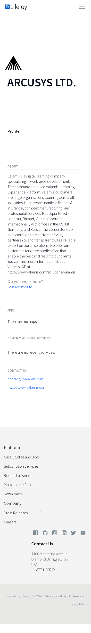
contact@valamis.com (25, 379)
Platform (12, 447)
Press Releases (16, 512)
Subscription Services (21, 466)
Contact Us (42, 543)
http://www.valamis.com (27, 387)
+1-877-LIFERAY (43, 569)
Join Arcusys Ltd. (20, 286)
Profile (13, 131)
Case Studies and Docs (22, 457)
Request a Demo (17, 475)
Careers (10, 522)
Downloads (13, 493)
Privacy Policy (78, 604)
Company (12, 503)
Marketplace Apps (18, 484)
